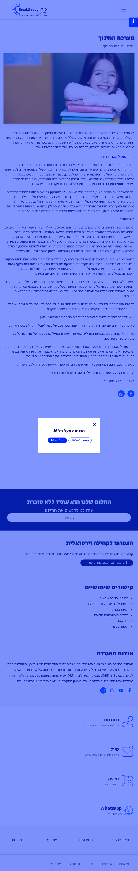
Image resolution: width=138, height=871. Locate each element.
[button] (133, 22)
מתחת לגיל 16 (80, 440)
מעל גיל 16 (57, 440)
